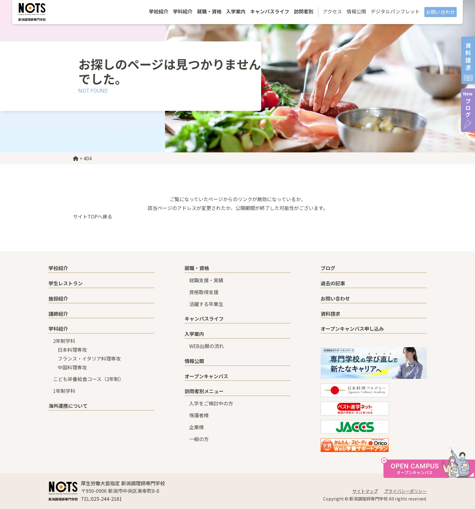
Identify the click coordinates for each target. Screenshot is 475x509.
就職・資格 (209, 11)
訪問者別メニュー (204, 391)
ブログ (468, 104)
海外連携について (68, 405)
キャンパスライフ (269, 11)
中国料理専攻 (72, 367)
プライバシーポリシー (405, 491)
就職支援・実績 (206, 280)
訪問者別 (303, 11)
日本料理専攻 (72, 349)
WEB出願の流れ (206, 346)
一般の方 (199, 439)
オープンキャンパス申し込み (352, 328)
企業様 (196, 427)
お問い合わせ (440, 12)
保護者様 (199, 415)
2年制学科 (64, 340)
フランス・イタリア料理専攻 (89, 358)
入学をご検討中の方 (211, 403)
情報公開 (356, 11)
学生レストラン (66, 283)
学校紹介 (158, 11)
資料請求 (330, 313)
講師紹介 (58, 313)
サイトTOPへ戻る (92, 216)
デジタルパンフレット (395, 11)
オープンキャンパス (206, 376)
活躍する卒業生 (206, 304)
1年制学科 (64, 390)
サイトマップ (365, 491)
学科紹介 (183, 11)
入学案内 (236, 11)
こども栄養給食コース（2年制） (88, 379)
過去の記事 (333, 283)
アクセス (332, 11)
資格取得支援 (203, 292)
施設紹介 (58, 298)
